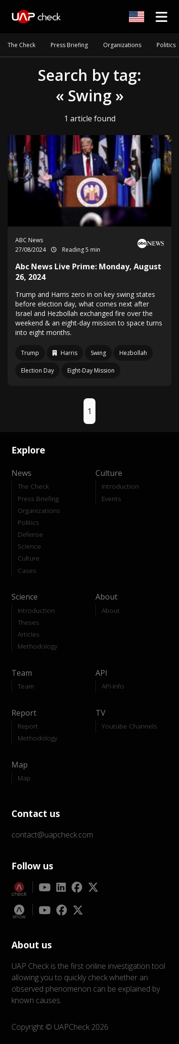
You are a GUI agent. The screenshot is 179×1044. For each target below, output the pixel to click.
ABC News (29, 240)
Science (29, 546)
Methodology (37, 645)
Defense (30, 534)
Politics (166, 45)
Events (111, 498)
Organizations (122, 45)
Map (24, 777)
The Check (21, 45)
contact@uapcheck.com (52, 834)
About (111, 610)
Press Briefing (69, 45)
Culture (29, 557)
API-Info (113, 685)
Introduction (120, 486)
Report (28, 725)
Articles (29, 634)
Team (26, 685)
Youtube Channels (129, 725)
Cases (27, 570)
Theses (28, 622)
